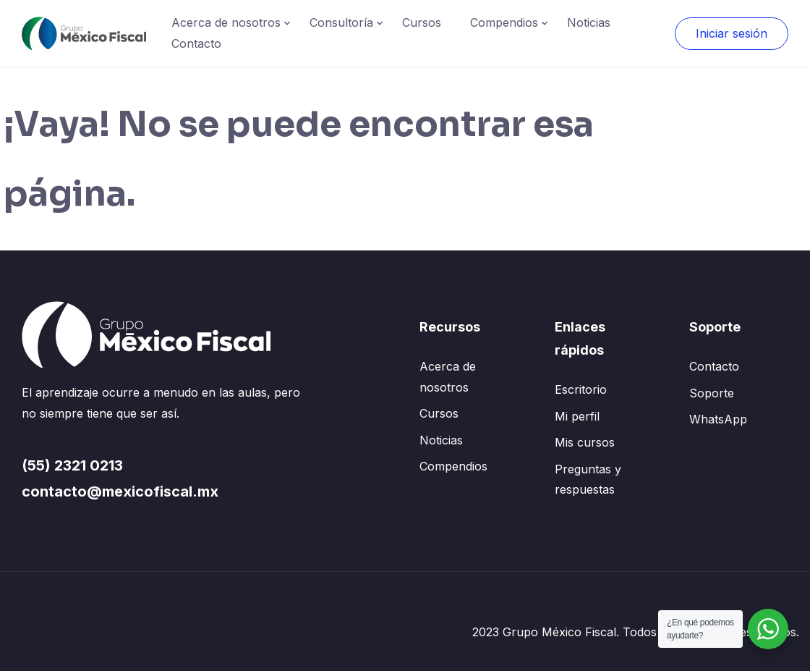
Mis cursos (585, 442)
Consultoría (341, 22)
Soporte (711, 393)
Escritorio (581, 389)
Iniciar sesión (731, 33)
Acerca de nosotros (226, 22)
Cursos (421, 22)
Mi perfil (577, 416)
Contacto (196, 43)
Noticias (588, 22)
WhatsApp (718, 419)
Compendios (504, 22)
